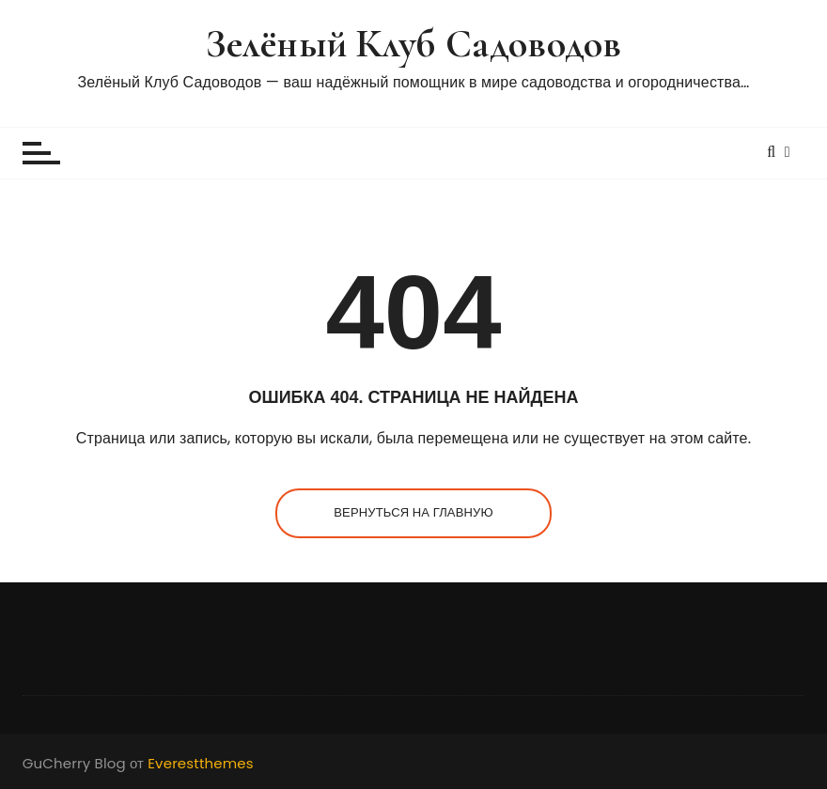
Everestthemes (201, 763)
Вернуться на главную (413, 512)
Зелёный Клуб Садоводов (413, 44)
